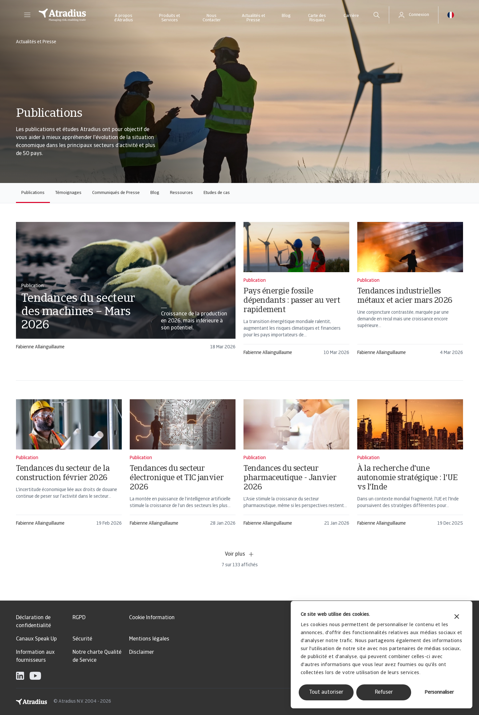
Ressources (181, 193)
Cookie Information (152, 618)
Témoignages (68, 193)
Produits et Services (169, 18)
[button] (27, 15)
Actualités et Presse (253, 18)
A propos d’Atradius (123, 18)
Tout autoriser (326, 692)
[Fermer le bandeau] (456, 617)
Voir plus (239, 554)
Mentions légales (149, 639)
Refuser (384, 692)
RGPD (79, 618)
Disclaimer (141, 652)
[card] (126, 289)
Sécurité (82, 639)
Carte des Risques (317, 18)
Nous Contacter (212, 18)
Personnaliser (439, 692)
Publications (33, 193)
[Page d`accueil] (62, 15)
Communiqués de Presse (116, 193)
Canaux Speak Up (36, 639)
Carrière (351, 16)
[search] (377, 15)
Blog (286, 16)
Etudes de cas (217, 193)
